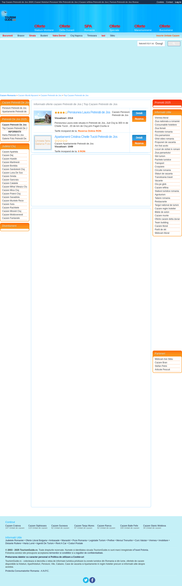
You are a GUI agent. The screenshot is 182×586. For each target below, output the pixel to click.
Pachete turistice (163, 159)
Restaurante (161, 201)
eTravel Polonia (140, 550)
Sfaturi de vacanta (164, 173)
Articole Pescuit (162, 369)
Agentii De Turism (45, 543)
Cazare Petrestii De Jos (14, 124)
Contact (169, 2)
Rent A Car (61, 543)
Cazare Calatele (10, 183)
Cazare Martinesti (10, 162)
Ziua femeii (160, 128)
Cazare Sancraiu (10, 179)
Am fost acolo (161, 145)
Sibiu (112, 35)
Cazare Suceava (59, 525)
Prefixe (111, 540)
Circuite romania (163, 170)
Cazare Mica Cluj (10, 190)
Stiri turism (160, 156)
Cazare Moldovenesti (12, 214)
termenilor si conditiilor (60, 553)
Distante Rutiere (13, 543)
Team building (161, 222)
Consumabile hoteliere (166, 124)
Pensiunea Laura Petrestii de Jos (88, 112)
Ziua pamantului (162, 152)
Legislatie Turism (97, 540)
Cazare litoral (161, 226)
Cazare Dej (7, 155)
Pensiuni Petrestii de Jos (14, 108)
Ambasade (54, 540)
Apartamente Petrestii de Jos (14, 111)
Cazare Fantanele (11, 218)
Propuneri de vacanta (165, 142)
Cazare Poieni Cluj (11, 193)
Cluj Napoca (76, 35)
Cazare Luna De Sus (12, 172)
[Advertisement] (67, 66)
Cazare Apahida (10, 151)
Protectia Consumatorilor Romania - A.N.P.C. (27, 571)
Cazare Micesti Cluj (11, 211)
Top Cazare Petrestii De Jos (14, 128)
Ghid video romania (164, 138)
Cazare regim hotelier (165, 208)
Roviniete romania (164, 131)
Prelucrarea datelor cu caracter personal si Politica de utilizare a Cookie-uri (44, 557)
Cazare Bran (161, 362)
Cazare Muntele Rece (13, 200)
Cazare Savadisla (10, 197)
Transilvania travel (164, 177)
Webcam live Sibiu (164, 359)
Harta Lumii (28, 543)
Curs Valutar (141, 540)
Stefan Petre (161, 366)
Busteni (44, 35)
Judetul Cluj (9, 146)
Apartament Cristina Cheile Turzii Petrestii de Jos (86, 137)
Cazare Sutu (8, 204)
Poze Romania (79, 540)
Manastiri (65, 540)
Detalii (139, 113)
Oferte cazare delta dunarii (167, 219)
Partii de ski (160, 229)
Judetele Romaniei (14, 540)
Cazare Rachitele (10, 207)
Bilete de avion (162, 212)
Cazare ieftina (161, 187)
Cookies (160, 2)
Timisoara (92, 35)
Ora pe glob (160, 184)
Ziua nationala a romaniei (167, 121)
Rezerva (139, 118)
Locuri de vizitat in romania (167, 149)
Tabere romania (162, 198)
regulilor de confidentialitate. (89, 553)
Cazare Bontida (9, 165)
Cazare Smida (9, 176)
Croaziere (159, 166)
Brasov (20, 35)
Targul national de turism (167, 205)
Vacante (159, 180)
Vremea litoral (161, 118)
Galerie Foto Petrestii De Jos (14, 138)
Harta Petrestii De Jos (13, 135)
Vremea (153, 540)
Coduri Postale (75, 543)
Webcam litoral (162, 233)
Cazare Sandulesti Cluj (13, 169)
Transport (159, 163)
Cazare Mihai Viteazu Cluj (14, 186)
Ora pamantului (162, 135)
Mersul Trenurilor (124, 540)
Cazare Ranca (104, 525)
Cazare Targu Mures (84, 525)
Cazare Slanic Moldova (154, 525)
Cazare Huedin (9, 158)
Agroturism (160, 194)
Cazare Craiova (13, 525)
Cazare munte (162, 215)
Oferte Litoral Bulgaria (36, 540)
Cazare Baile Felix (129, 525)
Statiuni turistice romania (167, 191)
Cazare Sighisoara (37, 525)
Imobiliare (163, 540)
